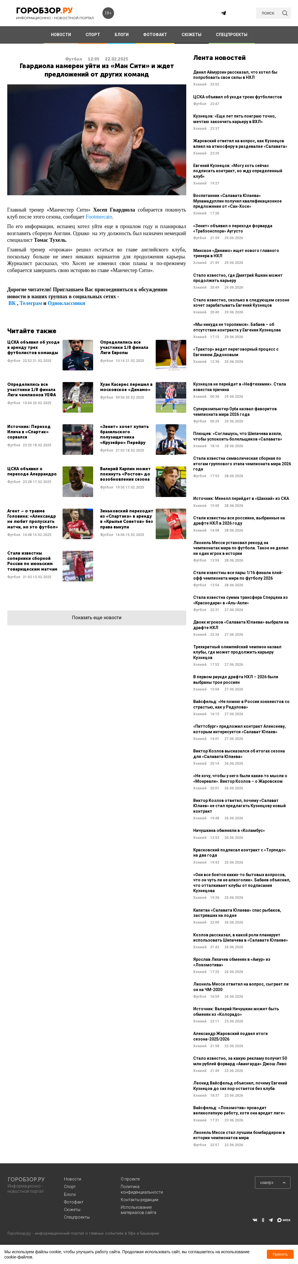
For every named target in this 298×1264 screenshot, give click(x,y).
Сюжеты (72, 1209)
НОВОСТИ (61, 34)
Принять (280, 1254)
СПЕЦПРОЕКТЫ (231, 34)
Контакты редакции (139, 1199)
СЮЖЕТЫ (191, 34)
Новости (72, 1179)
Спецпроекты (77, 1217)
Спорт (70, 1186)
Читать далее (50, 355)
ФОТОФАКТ (155, 34)
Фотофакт (74, 1202)
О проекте (130, 1179)
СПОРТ (93, 34)
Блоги (70, 1194)
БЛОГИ (122, 34)
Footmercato (99, 217)
